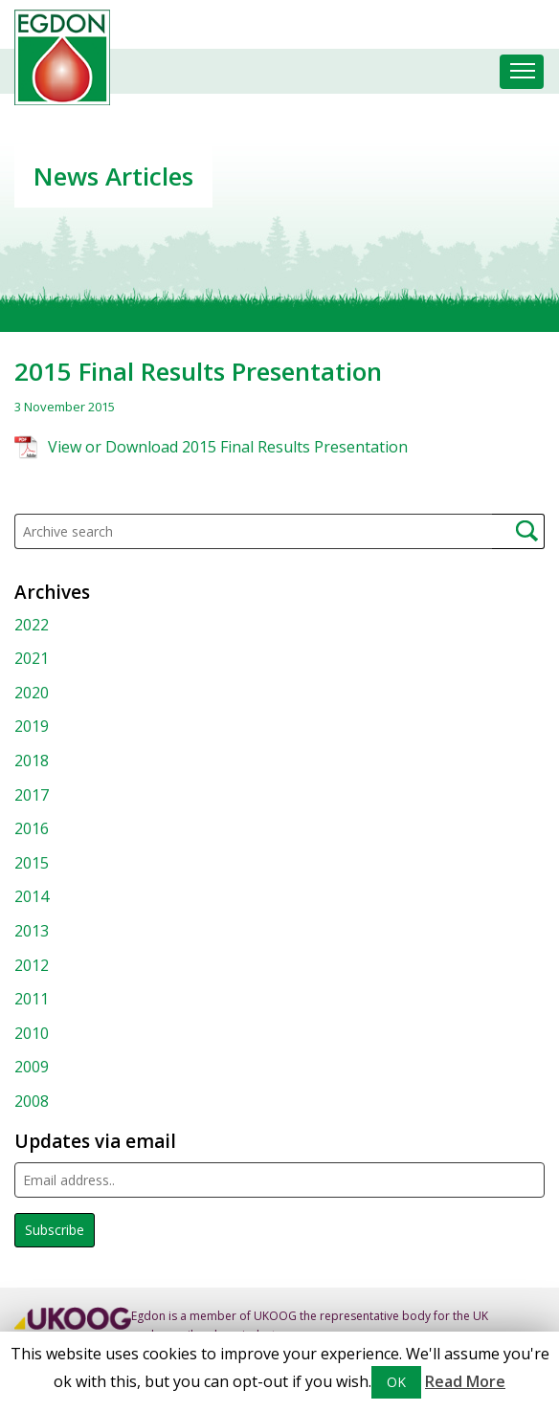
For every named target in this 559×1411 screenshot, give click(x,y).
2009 (31, 1066)
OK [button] (396, 1382)
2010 (31, 1033)
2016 (31, 828)
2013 (31, 930)
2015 (31, 862)
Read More (465, 1381)
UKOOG (275, 1316)
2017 (31, 794)
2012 (31, 965)
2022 (31, 624)
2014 (31, 896)
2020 (31, 692)
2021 (31, 658)
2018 (31, 760)
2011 (31, 998)
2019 (31, 726)
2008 (31, 1101)
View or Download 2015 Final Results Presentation (228, 446)
